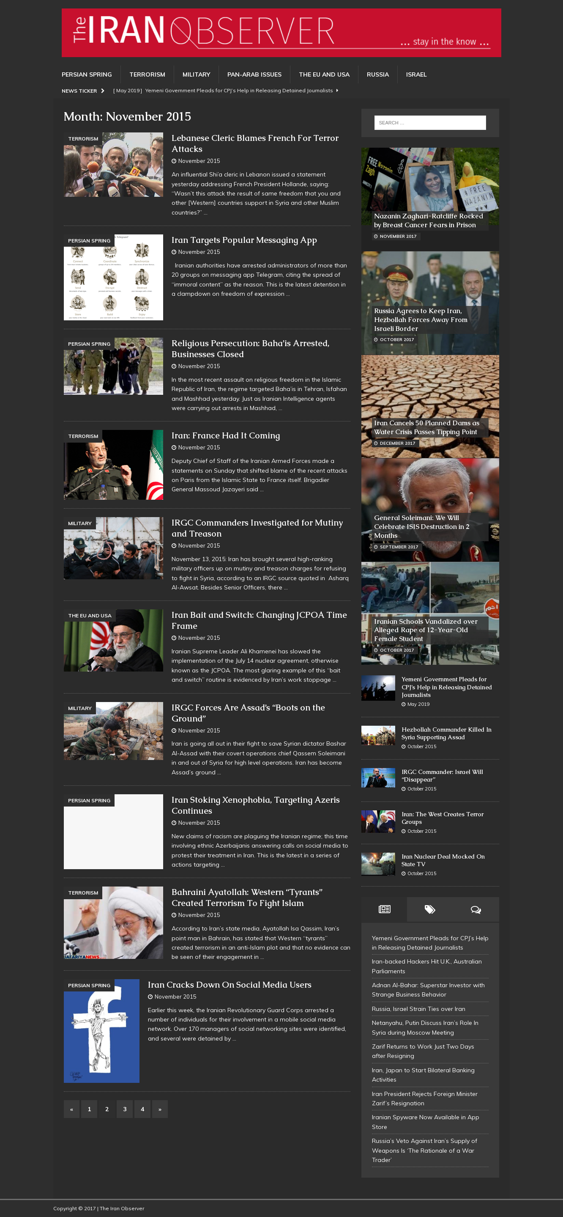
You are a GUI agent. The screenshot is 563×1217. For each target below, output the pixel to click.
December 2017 (397, 443)
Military (196, 74)
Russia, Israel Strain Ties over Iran (418, 1009)
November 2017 (398, 236)
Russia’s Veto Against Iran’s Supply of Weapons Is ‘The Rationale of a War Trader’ (424, 1150)
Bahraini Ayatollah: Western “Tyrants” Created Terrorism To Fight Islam (247, 898)
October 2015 (422, 746)
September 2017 (399, 547)
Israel (416, 74)
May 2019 (418, 704)
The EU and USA (324, 74)
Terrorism (147, 74)
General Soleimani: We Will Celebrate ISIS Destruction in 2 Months (422, 526)
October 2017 (397, 339)
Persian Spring (87, 74)
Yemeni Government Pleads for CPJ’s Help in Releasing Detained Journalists (447, 686)
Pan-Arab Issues (254, 74)
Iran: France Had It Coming (226, 435)
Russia (378, 74)
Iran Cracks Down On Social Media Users (230, 984)
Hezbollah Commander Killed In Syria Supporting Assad (447, 733)
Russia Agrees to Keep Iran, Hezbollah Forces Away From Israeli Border (420, 319)
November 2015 (199, 160)
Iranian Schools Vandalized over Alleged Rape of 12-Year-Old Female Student (426, 630)
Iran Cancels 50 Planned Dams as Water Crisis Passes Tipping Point (426, 427)
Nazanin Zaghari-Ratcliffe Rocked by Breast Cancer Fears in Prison (429, 220)
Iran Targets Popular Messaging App (244, 239)
